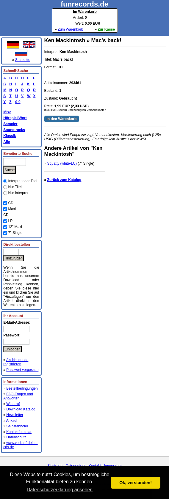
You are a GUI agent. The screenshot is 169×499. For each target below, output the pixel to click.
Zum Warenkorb (70, 29)
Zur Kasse (106, 29)
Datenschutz (16, 437)
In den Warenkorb (62, 119)
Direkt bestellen (16, 245)
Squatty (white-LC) (62, 163)
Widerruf (13, 404)
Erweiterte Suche (17, 154)
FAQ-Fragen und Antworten (18, 396)
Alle (6, 142)
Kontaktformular (19, 432)
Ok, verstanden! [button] (135, 482)
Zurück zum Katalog (64, 180)
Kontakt (95, 466)
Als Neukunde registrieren (15, 362)
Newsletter (14, 415)
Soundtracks (14, 130)
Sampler (10, 124)
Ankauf (11, 420)
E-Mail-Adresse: (16, 322)
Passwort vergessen (22, 370)
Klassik (9, 136)
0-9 (16, 102)
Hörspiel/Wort (14, 118)
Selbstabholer (17, 426)
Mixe (7, 112)
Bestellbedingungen (21, 388)
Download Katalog (20, 409)
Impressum (112, 466)
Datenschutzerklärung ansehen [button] (60, 489)
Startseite (22, 60)
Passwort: (11, 335)
